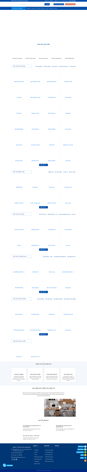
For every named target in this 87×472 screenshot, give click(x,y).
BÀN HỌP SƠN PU (35, 129)
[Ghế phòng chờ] (51, 307)
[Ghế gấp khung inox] (35, 238)
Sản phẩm (33, 8)
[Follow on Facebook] (69, 1)
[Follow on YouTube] (16, 459)
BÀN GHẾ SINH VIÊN (19, 287)
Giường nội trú (68, 287)
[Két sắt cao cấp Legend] (19, 222)
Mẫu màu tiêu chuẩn (19, 341)
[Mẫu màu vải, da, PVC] (35, 349)
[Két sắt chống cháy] (51, 222)
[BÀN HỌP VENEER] (51, 122)
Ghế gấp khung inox (35, 245)
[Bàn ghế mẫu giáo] (35, 281)
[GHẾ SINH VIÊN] (35, 265)
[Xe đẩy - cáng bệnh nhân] (35, 196)
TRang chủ (28, 8)
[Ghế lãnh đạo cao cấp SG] (68, 138)
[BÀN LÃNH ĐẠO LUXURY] (19, 74)
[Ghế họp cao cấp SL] (35, 106)
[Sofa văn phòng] (68, 122)
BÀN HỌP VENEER (51, 129)
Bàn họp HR (68, 160)
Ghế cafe (19, 245)
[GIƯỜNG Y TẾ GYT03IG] (19, 196)
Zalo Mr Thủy (81, 446)
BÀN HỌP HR (68, 113)
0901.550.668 (9, 465)
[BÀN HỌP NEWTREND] (19, 122)
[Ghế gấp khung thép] (35, 222)
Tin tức (46, 8)
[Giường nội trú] (68, 281)
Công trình (38, 8)
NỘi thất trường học (19, 256)
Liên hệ (55, 8)
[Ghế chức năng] (51, 265)
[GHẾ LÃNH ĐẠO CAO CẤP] (35, 90)
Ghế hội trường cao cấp (68, 314)
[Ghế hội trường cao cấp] (68, 307)
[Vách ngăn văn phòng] (35, 138)
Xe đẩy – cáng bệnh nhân (35, 203)
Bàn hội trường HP (19, 314)
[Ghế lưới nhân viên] (51, 106)
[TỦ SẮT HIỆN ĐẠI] (68, 90)
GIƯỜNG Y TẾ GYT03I (52, 203)
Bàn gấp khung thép (35, 314)
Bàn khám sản (51, 187)
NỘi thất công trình (19, 298)
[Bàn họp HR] (68, 153)
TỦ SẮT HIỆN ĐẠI (68, 97)
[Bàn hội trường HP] (19, 307)
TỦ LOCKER (19, 97)
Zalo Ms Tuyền (80, 449)
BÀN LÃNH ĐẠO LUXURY (19, 81)
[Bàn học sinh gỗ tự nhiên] (51, 281)
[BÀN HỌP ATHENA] (51, 153)
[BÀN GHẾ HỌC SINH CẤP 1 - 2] (19, 265)
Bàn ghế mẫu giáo (35, 287)
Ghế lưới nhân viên (51, 113)
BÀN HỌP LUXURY (19, 160)
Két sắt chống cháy (51, 229)
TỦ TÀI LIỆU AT (19, 113)
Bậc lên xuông (68, 203)
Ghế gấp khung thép (35, 229)
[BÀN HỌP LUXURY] (19, 153)
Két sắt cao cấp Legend (18, 229)
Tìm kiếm (47, 4)
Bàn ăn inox (68, 245)
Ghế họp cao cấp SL (35, 113)
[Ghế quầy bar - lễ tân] (51, 323)
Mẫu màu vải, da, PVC (35, 356)
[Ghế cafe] (19, 238)
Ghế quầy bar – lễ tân (52, 330)
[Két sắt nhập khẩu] (68, 222)
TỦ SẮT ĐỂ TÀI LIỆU (68, 81)
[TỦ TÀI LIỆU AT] (19, 106)
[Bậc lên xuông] (68, 196)
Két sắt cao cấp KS (51, 245)
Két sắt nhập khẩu (68, 229)
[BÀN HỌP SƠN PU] (35, 122)
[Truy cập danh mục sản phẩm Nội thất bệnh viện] (70, 54)
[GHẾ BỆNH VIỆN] (19, 180)
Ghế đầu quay (35, 187)
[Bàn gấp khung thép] (35, 307)
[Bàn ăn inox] (68, 238)
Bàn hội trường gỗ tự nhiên (35, 330)
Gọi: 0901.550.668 (80, 452)
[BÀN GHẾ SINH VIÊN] (19, 281)
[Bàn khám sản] (51, 180)
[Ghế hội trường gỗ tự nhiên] (19, 323)
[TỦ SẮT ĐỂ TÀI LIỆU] (68, 74)
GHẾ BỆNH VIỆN (19, 187)
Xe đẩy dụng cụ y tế (68, 187)
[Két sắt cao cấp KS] (51, 238)
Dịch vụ (43, 8)
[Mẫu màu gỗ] (19, 349)
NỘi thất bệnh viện (18, 171)
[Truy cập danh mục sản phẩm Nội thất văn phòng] (17, 54)
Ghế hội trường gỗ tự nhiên (19, 330)
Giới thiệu (51, 8)
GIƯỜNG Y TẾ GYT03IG (18, 203)
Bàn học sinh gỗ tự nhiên (52, 287)
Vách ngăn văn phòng (35, 144)
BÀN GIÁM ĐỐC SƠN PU (51, 81)
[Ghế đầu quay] (35, 180)
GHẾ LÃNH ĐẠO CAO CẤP (35, 97)
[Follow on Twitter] (73, 1)
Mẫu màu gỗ (19, 356)
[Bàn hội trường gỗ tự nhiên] (35, 323)
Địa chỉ (82, 457)
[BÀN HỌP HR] (68, 106)
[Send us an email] (75, 1)
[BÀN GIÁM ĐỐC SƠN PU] (51, 74)
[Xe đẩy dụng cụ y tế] (68, 180)
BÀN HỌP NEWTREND (19, 129)
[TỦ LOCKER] (19, 90)
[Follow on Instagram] (71, 1)
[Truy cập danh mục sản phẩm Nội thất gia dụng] (43, 54)
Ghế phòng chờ (52, 314)
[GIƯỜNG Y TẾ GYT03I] (51, 196)
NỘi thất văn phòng (19, 66)
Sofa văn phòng (68, 129)
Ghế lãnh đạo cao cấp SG (68, 144)
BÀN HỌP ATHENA (51, 160)
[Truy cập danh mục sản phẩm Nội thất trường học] (57, 54)
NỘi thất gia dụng (18, 214)
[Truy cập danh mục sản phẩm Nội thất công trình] (30, 54)
